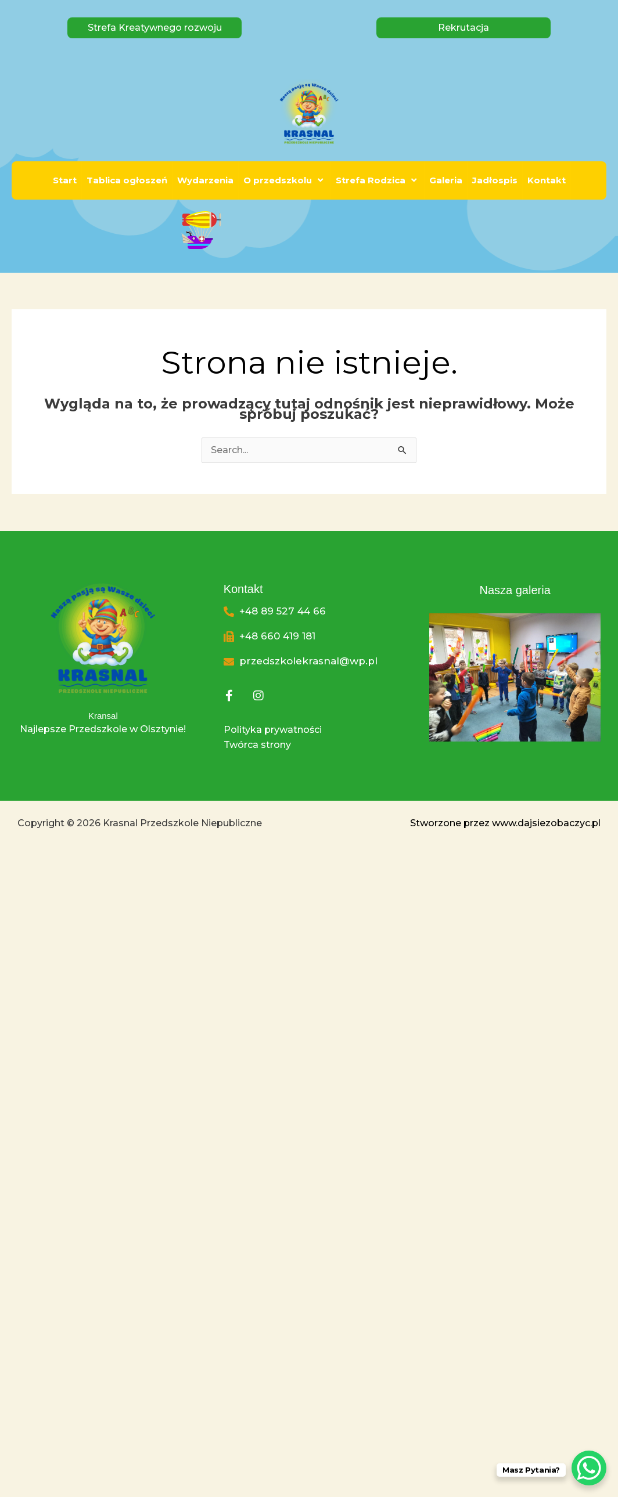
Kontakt (546, 180)
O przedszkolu (284, 180)
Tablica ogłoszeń (127, 180)
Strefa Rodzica (377, 180)
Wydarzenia (205, 180)
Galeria (445, 180)
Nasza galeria (514, 590)
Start (65, 180)
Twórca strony (257, 744)
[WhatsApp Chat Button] (589, 1468)
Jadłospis (495, 180)
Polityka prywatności (273, 729)
